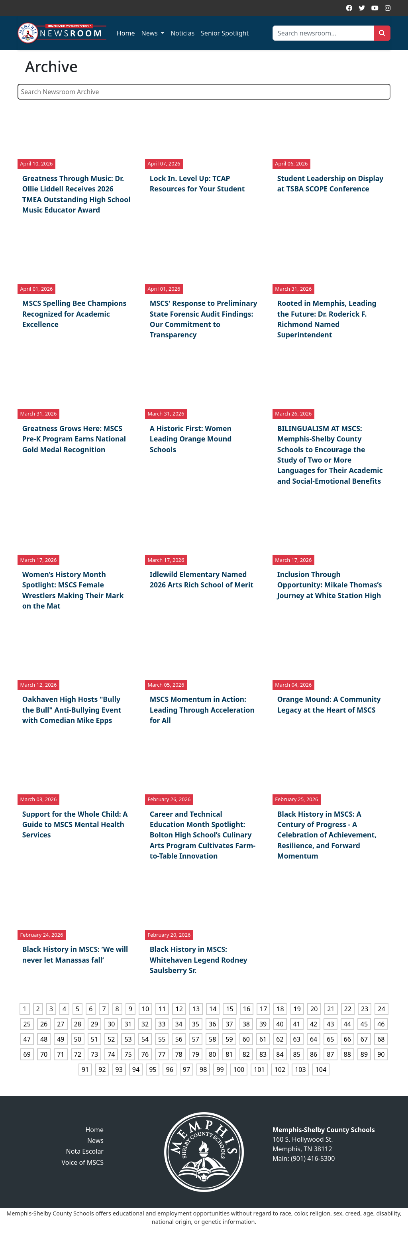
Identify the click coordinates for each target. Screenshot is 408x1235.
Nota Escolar (85, 1151)
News (150, 33)
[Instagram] (387, 8)
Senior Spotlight (225, 33)
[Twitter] (362, 8)
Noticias (182, 33)
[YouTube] (375, 8)
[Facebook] (349, 8)
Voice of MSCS (82, 1162)
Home (126, 33)
